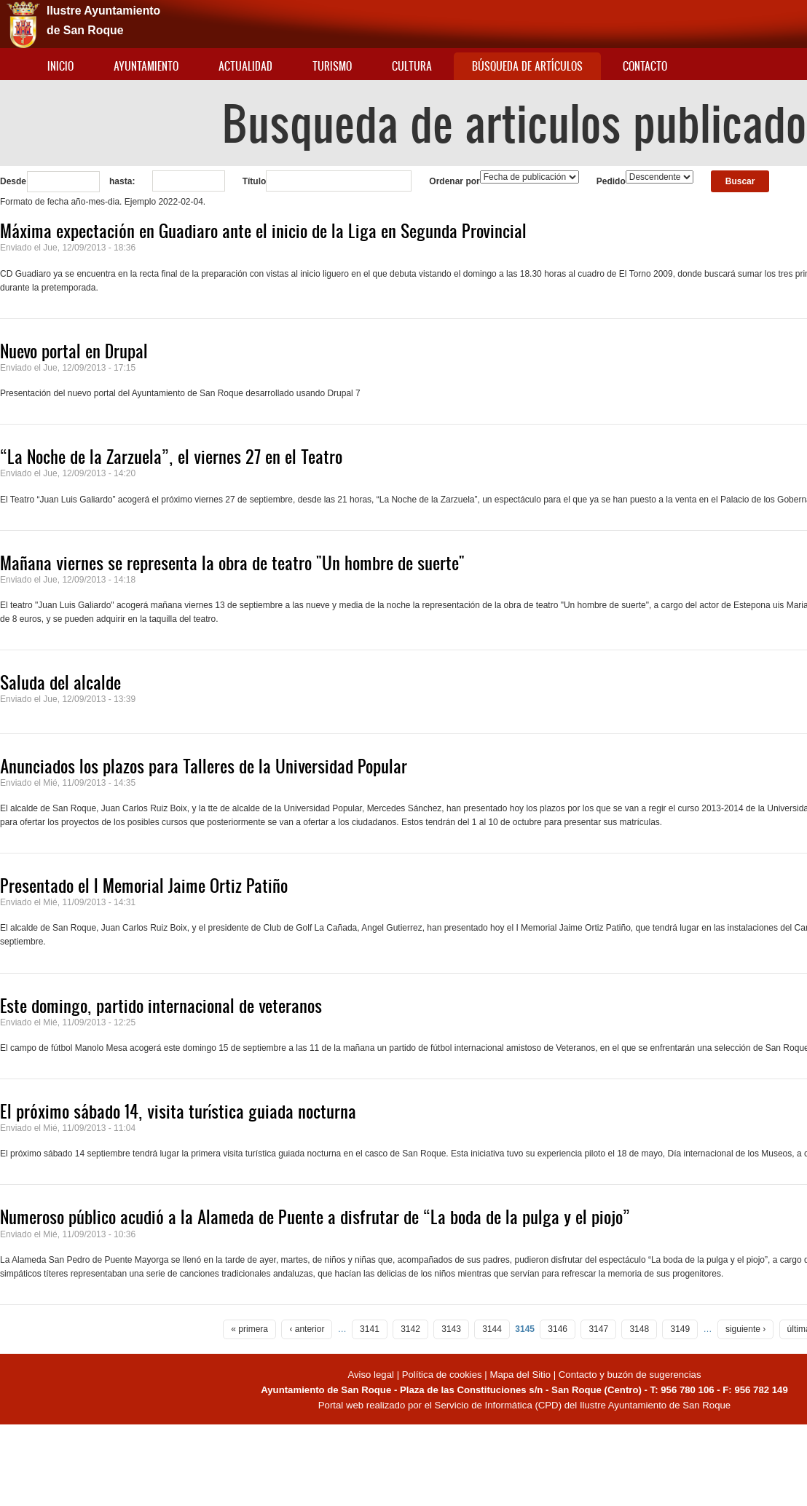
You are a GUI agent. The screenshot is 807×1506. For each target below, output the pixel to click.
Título (255, 181)
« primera (249, 1329)
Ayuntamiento (146, 66)
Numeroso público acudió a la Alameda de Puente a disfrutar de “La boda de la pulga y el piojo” (315, 1217)
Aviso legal (371, 1374)
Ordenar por (454, 181)
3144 (492, 1329)
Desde (13, 181)
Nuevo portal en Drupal (74, 351)
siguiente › (745, 1329)
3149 (680, 1329)
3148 (639, 1329)
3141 (369, 1329)
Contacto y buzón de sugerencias (630, 1374)
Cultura (412, 66)
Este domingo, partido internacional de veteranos (161, 1005)
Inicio (60, 66)
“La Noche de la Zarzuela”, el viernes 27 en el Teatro (171, 456)
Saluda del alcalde (60, 682)
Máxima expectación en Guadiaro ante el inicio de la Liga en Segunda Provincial (263, 231)
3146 (557, 1329)
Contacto (645, 66)
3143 (451, 1329)
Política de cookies (442, 1374)
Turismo (332, 66)
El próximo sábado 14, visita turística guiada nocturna (178, 1111)
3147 (598, 1329)
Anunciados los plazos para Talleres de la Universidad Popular (203, 766)
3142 (410, 1329)
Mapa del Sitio (520, 1374)
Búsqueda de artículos (527, 66)
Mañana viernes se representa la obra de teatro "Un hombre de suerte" (232, 563)
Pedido (611, 181)
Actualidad (245, 66)
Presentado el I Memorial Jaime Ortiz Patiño (144, 885)
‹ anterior (306, 1329)
